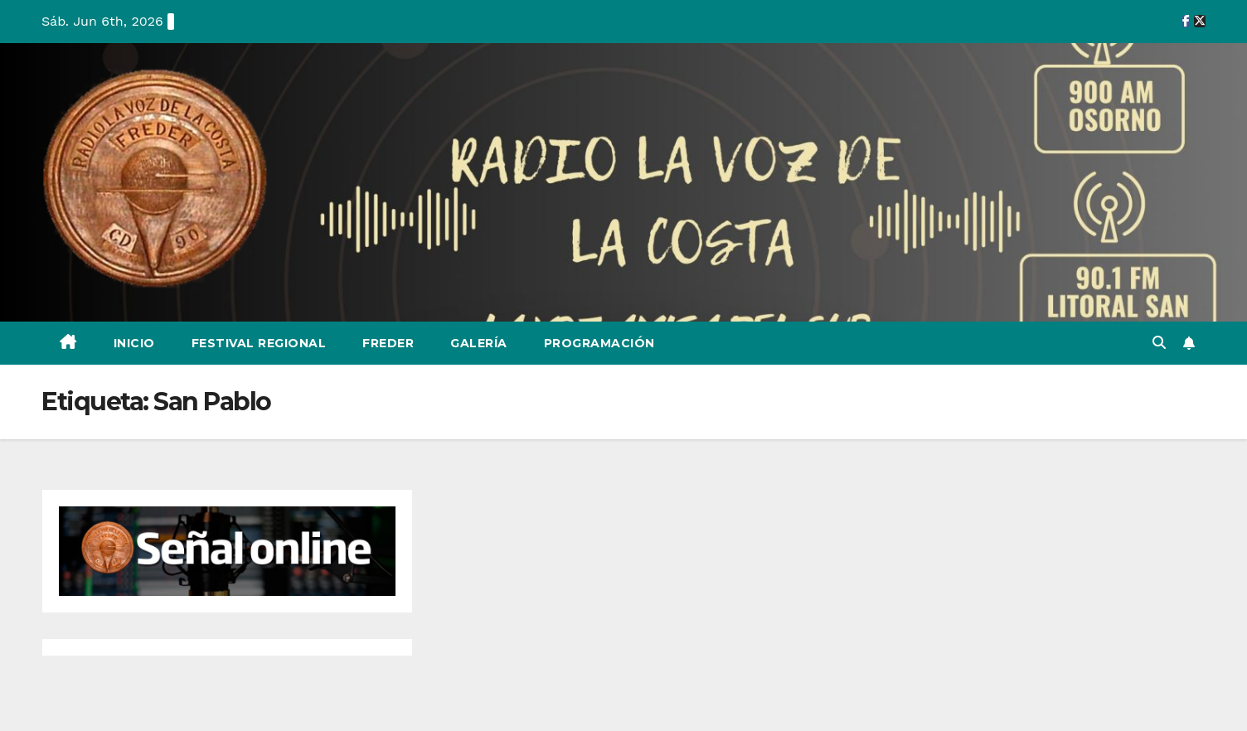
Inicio (134, 343)
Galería (478, 343)
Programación (599, 343)
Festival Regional (259, 343)
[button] (1159, 343)
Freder (388, 343)
